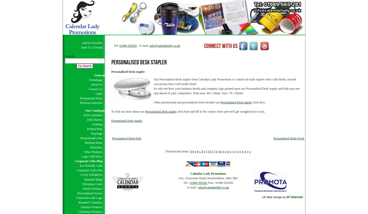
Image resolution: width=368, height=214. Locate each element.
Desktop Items (93, 143)
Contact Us (95, 89)
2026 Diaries (94, 120)
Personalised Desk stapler (236, 102)
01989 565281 (128, 45)
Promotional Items (91, 98)
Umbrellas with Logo (89, 198)
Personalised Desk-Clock (288, 138)
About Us (96, 84)
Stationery (96, 147)
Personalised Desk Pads (126, 138)
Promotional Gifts (91, 138)
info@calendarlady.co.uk (165, 45)
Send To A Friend (91, 47)
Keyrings (96, 133)
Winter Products (92, 189)
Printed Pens (94, 129)
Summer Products (91, 207)
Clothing (97, 124)
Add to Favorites (92, 43)
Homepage (95, 80)
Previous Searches (91, 103)
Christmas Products (90, 211)
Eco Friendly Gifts (91, 166)
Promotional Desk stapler (127, 121)
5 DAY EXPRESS (91, 175)
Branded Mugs (93, 179)
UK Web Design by (282, 197)
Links (99, 94)
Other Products (93, 152)
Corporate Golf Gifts (89, 170)
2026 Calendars (92, 115)
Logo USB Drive (92, 156)
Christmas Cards (92, 184)
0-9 (192, 151)
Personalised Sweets (89, 193)
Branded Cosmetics (90, 202)
